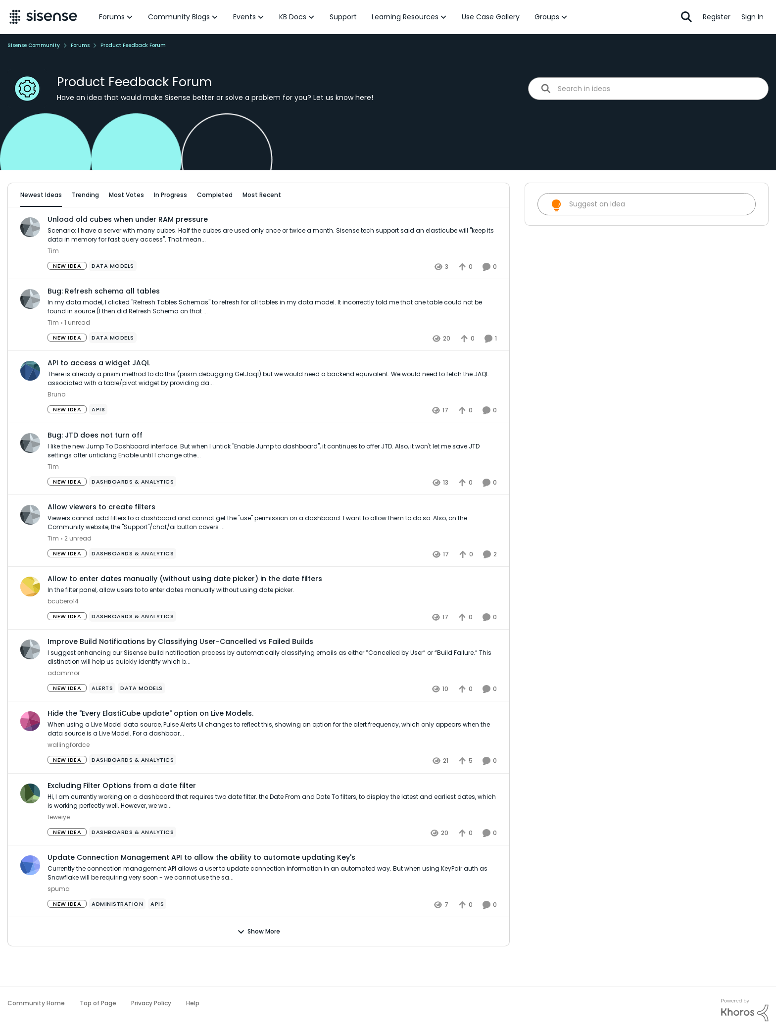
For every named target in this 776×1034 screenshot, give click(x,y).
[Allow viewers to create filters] (272, 550)
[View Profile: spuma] (30, 892)
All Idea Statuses (46, 223)
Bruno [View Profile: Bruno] (56, 422)
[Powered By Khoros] (745, 1010)
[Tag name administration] (117, 931)
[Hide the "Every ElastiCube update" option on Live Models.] (272, 757)
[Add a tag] (132, 223)
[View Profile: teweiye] (30, 821)
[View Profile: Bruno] (30, 398)
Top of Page (98, 1003)
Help (192, 1003)
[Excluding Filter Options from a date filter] (272, 828)
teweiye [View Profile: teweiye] (59, 844)
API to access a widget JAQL (99, 390)
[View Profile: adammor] (30, 677)
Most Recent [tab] (261, 195)
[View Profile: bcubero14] (30, 614)
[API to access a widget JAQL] (272, 406)
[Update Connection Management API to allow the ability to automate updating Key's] (272, 900)
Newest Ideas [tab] (41, 195)
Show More (258, 958)
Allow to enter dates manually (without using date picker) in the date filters (185, 605)
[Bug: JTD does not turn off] (272, 478)
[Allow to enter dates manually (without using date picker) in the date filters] (272, 617)
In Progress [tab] (170, 195)
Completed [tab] (215, 195)
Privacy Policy (151, 1003)
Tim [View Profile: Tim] (53, 278)
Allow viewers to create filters (101, 534)
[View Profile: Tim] (30, 254)
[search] (659, 88)
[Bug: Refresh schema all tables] (272, 335)
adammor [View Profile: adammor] (64, 700)
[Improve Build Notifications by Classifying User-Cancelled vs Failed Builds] (272, 685)
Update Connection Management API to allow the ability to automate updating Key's (201, 884)
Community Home (36, 1003)
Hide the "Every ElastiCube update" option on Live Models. (150, 741)
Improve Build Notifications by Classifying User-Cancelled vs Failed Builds (180, 669)
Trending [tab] (85, 195)
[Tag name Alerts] (102, 715)
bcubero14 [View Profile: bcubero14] (63, 629)
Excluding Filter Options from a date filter (122, 812)
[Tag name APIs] (98, 437)
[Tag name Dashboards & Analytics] (132, 508)
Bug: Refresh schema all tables (104, 318)
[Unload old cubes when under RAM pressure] (272, 263)
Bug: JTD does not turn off (95, 462)
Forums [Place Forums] (80, 45)
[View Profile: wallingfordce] (30, 749)
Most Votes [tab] (126, 195)
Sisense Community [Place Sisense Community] (33, 45)
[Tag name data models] (113, 293)
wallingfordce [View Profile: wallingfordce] (69, 772)
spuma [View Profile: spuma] (59, 916)
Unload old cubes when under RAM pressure (128, 246)
